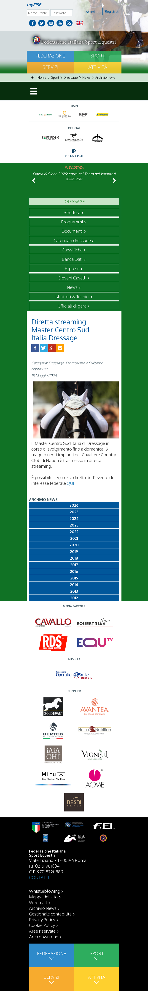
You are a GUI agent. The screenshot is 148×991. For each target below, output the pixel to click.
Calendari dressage (72, 240)
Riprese (72, 268)
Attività (97, 67)
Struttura (72, 212)
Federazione (50, 56)
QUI (70, 483)
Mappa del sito (43, 896)
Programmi (72, 221)
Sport (97, 56)
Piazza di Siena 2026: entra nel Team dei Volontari (74, 174)
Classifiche (72, 249)
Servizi (50, 67)
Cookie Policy (42, 925)
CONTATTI (39, 877)
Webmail (38, 902)
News (72, 287)
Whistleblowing (44, 891)
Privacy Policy (42, 919)
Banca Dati (72, 259)
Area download (43, 936)
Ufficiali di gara (72, 305)
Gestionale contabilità (50, 913)
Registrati (112, 11)
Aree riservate (42, 931)
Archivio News (43, 908)
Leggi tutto (74, 178)
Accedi (90, 12)
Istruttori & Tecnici (72, 296)
